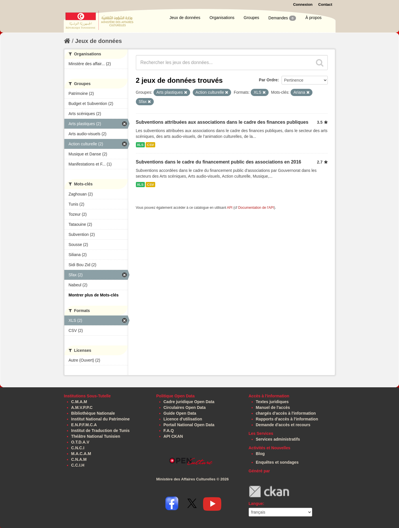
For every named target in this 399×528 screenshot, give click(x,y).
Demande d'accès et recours (283, 424)
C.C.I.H (78, 465)
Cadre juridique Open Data (189, 401)
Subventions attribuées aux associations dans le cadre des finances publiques (222, 122)
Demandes (282, 18)
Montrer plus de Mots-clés (94, 295)
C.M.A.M (79, 401)
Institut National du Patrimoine (100, 419)
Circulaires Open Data (185, 407)
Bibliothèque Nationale (93, 413)
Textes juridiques (272, 401)
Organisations (221, 17)
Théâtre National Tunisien (95, 436)
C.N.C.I (78, 448)
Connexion (302, 4)
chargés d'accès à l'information (286, 413)
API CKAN (173, 436)
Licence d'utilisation (183, 419)
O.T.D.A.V (80, 442)
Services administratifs (278, 439)
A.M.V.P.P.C (82, 407)
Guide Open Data (180, 413)
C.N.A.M (79, 459)
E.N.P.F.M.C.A (84, 424)
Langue (256, 503)
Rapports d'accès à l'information (287, 419)
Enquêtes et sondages (277, 462)
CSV (150, 145)
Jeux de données (185, 17)
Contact (325, 4)
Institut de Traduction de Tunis (100, 430)
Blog (260, 453)
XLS (140, 145)
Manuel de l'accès (273, 407)
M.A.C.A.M (81, 453)
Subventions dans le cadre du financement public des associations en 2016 (218, 161)
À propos (313, 17)
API (229, 208)
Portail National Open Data (189, 424)
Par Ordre (268, 80)
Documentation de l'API (256, 208)
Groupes (251, 17)
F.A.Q (169, 430)
